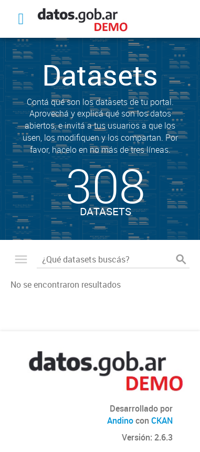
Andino (120, 420)
